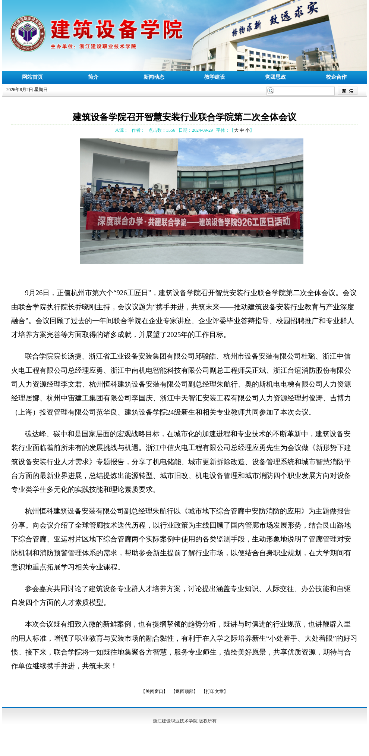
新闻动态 (154, 77)
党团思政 (275, 77)
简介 (93, 77)
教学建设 (214, 77)
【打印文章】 (214, 691)
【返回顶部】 (184, 691)
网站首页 (32, 77)
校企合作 (336, 77)
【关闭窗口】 (154, 691)
